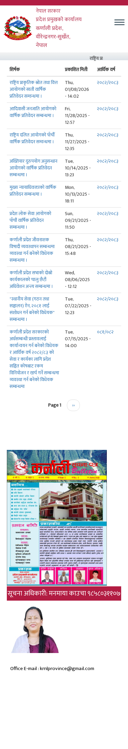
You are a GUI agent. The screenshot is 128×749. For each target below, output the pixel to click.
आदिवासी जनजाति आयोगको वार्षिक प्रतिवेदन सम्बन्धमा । (33, 112)
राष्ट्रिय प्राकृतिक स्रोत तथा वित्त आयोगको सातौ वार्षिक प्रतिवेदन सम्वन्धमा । (34, 89)
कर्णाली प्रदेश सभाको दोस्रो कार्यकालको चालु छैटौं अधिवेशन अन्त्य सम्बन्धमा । (31, 279)
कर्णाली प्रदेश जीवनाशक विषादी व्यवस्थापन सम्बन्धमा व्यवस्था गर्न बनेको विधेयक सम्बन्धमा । (32, 250)
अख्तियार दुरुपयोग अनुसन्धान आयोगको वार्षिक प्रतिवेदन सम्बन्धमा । (33, 168)
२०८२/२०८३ (107, 82)
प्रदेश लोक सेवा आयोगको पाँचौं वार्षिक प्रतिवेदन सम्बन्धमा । (30, 220)
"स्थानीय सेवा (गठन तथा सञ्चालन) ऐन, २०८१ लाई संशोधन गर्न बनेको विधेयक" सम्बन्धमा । (32, 309)
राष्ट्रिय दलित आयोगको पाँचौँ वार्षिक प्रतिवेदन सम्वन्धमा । (32, 138)
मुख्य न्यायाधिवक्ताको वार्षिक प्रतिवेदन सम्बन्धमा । (33, 190)
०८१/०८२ (105, 332)
